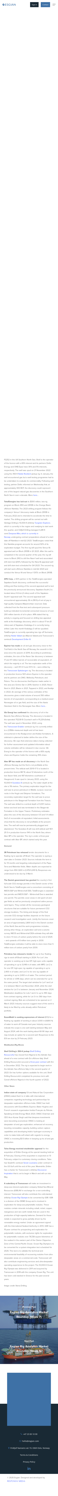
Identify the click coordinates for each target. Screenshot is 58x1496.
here (35, 495)
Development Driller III (21, 639)
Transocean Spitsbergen (17, 670)
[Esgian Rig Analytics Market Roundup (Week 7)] (29, 1313)
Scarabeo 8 (17, 782)
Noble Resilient (24, 473)
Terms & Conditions (29, 1455)
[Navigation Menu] (54, 4)
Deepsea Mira (14, 533)
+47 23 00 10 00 (30, 1434)
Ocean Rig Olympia (19, 1197)
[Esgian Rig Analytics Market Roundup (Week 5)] (29, 1347)
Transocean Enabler (15, 726)
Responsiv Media (16, 1481)
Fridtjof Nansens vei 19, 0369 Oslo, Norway (30, 1448)
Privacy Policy (29, 1462)
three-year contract (38, 1062)
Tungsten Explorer (42, 522)
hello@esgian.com (30, 1441)
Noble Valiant (16, 635)
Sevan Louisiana (30, 1162)
